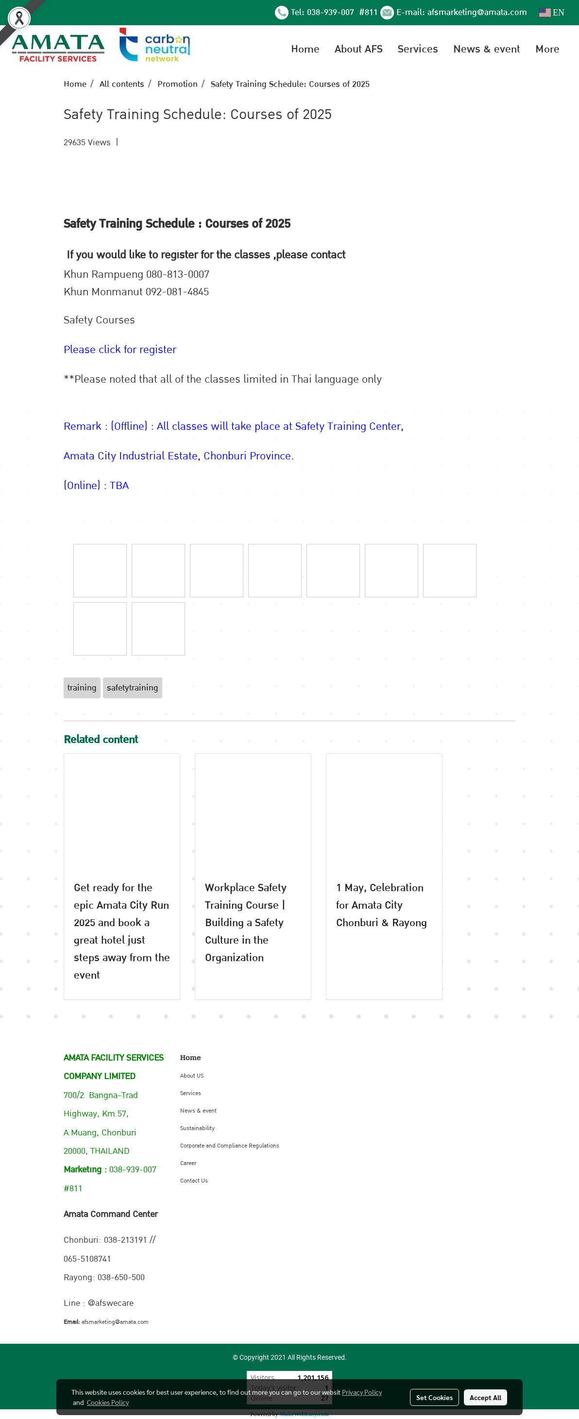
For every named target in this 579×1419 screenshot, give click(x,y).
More (547, 49)
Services (418, 49)
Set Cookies (434, 1397)
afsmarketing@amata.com (477, 12)
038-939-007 (332, 12)
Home (305, 49)
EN (552, 12)
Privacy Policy (362, 1391)
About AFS (359, 49)
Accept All (485, 1397)
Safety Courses (99, 320)
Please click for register (120, 349)
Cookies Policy (108, 1402)
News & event (486, 49)
